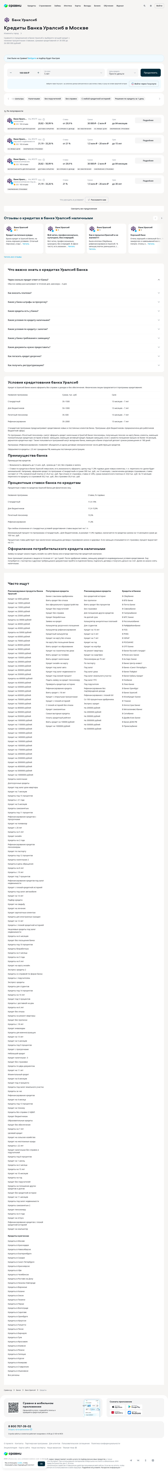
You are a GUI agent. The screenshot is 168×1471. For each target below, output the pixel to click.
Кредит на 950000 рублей (19, 714)
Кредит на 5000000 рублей (20, 769)
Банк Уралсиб (21, 225)
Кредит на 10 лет (91, 628)
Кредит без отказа (16, 1010)
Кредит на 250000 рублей (19, 664)
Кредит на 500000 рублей (19, 685)
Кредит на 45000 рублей (19, 626)
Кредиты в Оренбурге (18, 1314)
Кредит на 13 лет (15, 1035)
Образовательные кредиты (20, 1119)
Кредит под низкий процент (59, 674)
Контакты (19, 1441)
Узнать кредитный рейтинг (58, 716)
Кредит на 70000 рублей (19, 639)
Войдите (32, 58)
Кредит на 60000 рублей (19, 635)
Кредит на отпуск (16, 1216)
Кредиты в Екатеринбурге (20, 1252)
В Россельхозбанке (130, 619)
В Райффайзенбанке (131, 624)
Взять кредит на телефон (57, 653)
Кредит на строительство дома (60, 649)
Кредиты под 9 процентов (20, 1043)
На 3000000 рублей (92, 718)
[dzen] (153, 1458)
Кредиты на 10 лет (16, 993)
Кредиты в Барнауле (17, 1331)
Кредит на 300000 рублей (19, 668)
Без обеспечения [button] (84, 127)
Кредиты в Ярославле (18, 1340)
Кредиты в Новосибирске (19, 1247)
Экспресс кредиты (16, 980)
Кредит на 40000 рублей (19, 622)
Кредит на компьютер (18, 1227)
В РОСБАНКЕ (127, 640)
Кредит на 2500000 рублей (20, 756)
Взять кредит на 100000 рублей (60, 720)
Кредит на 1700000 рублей (20, 748)
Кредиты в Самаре (16, 1256)
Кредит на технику (16, 1106)
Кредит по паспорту (17, 849)
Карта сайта (24, 1446)
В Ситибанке (127, 712)
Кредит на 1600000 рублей (20, 744)
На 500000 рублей (92, 723)
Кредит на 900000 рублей (19, 710)
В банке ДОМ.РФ (129, 720)
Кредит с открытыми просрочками (62, 695)
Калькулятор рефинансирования (61, 628)
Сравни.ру (8, 1388)
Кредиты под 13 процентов (20, 1102)
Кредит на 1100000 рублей (20, 723)
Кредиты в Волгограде (18, 1306)
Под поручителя (91, 682)
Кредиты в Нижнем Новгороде (21, 1281)
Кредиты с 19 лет (15, 870)
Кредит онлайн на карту (57, 661)
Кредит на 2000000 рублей (20, 752)
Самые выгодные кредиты (58, 712)
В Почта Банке (128, 603)
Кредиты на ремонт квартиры (21, 1014)
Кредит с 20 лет (15, 826)
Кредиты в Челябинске (18, 1273)
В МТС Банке (128, 615)
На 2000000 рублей (92, 710)
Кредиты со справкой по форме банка (25, 972)
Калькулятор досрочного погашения (62, 624)
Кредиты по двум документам (21, 1064)
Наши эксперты (38, 1446)
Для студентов (90, 624)
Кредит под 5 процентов (19, 997)
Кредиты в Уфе (15, 1268)
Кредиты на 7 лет (16, 1127)
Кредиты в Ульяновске (18, 1369)
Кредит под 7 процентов (19, 874)
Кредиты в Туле (15, 1335)
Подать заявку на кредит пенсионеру (63, 678)
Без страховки (90, 607)
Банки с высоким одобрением (59, 594)
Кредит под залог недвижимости (61, 670)
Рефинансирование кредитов (21, 1093)
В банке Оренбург (130, 686)
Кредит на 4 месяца (17, 1098)
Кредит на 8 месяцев (17, 1077)
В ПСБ (124, 628)
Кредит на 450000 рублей (19, 681)
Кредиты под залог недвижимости (23, 1199)
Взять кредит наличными (57, 657)
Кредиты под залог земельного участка (26, 1085)
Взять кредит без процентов (97, 603)
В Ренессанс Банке (130, 653)
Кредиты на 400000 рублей (20, 676)
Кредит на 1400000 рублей (20, 735)
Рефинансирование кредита (59, 686)
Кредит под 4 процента (18, 1081)
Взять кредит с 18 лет (55, 691)
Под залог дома (91, 670)
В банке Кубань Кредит (132, 674)
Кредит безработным (55, 615)
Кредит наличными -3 (18, 1056)
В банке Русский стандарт (133, 649)
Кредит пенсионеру (17, 1208)
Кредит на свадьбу (16, 902)
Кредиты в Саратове (17, 1310)
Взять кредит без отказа (57, 598)
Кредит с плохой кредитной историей (25, 885)
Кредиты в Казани (16, 1289)
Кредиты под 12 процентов (20, 854)
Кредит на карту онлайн (19, 964)
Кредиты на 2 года (16, 838)
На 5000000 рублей (92, 727)
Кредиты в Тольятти (17, 1323)
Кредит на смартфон (93, 653)
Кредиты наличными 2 (18, 858)
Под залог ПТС (90, 678)
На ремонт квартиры (93, 649)
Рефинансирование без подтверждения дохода (94, 688)
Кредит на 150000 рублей (19, 656)
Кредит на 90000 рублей (19, 647)
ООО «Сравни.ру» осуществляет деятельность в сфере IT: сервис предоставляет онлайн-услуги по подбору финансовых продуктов (54, 1457)
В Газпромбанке (129, 611)
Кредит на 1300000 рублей (20, 731)
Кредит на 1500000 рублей (20, 739)
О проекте (8, 1441)
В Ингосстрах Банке (131, 703)
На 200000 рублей (92, 706)
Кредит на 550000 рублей (19, 689)
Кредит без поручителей (19, 1180)
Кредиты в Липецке (17, 1352)
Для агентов (54, 1441)
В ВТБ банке (127, 598)
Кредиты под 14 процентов (20, 989)
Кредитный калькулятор (57, 632)
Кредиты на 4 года (16, 1212)
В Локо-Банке (128, 682)
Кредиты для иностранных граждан (24, 915)
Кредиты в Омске (16, 1294)
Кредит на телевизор (17, 822)
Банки (18, 1388)
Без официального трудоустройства (62, 603)
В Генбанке (127, 678)
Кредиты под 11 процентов (20, 811)
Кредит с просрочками (18, 1047)
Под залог (88, 665)
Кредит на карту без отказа (58, 636)
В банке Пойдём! (129, 670)
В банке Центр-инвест (132, 661)
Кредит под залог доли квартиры (23, 785)
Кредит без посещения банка (21, 938)
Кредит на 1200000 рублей (20, 727)
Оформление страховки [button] (119, 127)
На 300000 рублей (92, 714)
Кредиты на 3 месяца (17, 951)
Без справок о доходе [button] (66, 127)
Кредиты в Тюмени (16, 1298)
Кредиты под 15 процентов (20, 794)
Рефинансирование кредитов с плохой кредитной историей (25, 1221)
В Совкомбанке (129, 607)
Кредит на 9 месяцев (17, 802)
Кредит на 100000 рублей (19, 651)
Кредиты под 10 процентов (20, 943)
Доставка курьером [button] (46, 127)
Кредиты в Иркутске (17, 1319)
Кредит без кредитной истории (22, 1191)
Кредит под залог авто (56, 665)
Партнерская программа (36, 1441)
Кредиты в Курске (16, 1356)
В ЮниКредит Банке (131, 695)
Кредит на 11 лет (15, 1068)
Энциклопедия (10, 1446)
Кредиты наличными (17, 777)
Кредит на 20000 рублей (19, 609)
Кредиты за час (15, 1089)
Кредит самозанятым (55, 707)
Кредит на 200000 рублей (19, 660)
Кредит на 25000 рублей (19, 614)
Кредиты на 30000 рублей (19, 618)
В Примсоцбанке (129, 724)
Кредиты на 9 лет (16, 959)
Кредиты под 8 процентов (20, 1155)
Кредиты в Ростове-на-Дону (20, 1277)
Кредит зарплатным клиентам (21, 911)
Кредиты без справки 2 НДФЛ (21, 1110)
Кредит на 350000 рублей (19, 672)
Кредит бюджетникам (18, 1114)
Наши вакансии (54, 1446)
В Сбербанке (127, 594)
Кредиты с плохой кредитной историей (26, 923)
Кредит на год (90, 640)
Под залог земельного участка (97, 674)
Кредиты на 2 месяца (17, 1163)
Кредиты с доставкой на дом (21, 1001)
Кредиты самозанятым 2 (19, 1203)
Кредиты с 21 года (16, 798)
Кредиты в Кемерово (17, 1361)
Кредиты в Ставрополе (18, 1365)
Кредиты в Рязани (16, 1348)
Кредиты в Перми (16, 1302)
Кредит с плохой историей (58, 699)
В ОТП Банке (127, 645)
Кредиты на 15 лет (16, 1167)
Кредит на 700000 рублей (19, 697)
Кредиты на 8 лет (16, 866)
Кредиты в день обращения (20, 862)
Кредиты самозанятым (18, 806)
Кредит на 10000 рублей (19, 601)
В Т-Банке (126, 699)
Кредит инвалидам (16, 1026)
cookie (19, 1463)
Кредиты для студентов (18, 984)
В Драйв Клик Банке (131, 716)
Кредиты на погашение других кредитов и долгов (22, 1185)
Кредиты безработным (18, 947)
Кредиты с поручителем (19, 976)
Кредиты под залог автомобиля (22, 890)
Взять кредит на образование (59, 645)
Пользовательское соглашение (76, 1441)
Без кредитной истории (95, 594)
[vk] (138, 1458)
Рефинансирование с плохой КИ (98, 693)
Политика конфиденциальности (105, 1441)
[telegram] (131, 1458)
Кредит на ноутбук (92, 645)
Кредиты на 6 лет (16, 1005)
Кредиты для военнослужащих (22, 1031)
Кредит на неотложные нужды (21, 1140)
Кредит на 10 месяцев (18, 1171)
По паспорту (89, 661)
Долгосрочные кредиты (18, 781)
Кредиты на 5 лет (16, 830)
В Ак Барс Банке (129, 657)
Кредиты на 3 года (16, 955)
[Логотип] (12, 1452)
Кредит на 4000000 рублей (20, 764)
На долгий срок (91, 615)
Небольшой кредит (16, 1052)
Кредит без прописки (17, 1018)
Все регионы (13, 1373)
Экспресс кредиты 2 (17, 968)
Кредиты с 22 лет (15, 1144)
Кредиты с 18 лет (15, 1022)
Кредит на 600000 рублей (19, 693)
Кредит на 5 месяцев (17, 1039)
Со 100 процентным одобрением (99, 697)
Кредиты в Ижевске (17, 1344)
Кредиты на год (15, 1176)
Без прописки (90, 598)
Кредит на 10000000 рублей (20, 773)
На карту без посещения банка (60, 640)
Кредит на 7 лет (91, 636)
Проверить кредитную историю (60, 682)
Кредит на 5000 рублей (18, 597)
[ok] (145, 1458)
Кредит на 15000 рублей (19, 605)
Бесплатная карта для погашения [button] (21, 127)
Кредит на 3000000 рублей (20, 760)
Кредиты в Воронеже (17, 1285)
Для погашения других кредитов (99, 611)
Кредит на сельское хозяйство (21, 1135)
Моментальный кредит (18, 1072)
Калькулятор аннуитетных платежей (100, 619)
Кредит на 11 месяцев (18, 1195)
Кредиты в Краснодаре (18, 1243)
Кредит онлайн (15, 834)
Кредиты (43, 1388)
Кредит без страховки (18, 1060)
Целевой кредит (15, 1131)
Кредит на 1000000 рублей (20, 718)
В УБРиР (125, 636)
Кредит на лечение (16, 906)
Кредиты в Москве (16, 1239)
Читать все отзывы (13, 255)
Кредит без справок (55, 611)
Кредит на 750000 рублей (19, 702)
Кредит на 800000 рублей (19, 706)
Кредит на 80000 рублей (19, 643)
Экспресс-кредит (91, 702)
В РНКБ (125, 632)
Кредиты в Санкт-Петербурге (21, 1260)
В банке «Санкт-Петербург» (134, 665)
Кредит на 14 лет (15, 894)
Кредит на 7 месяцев (17, 790)
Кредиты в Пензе (15, 1327)
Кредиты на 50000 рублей (19, 630)
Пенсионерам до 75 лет (94, 657)
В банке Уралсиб (129, 691)
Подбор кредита (15, 898)
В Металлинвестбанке (132, 707)
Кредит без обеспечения (19, 1123)
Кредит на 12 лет (15, 919)
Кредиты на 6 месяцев (18, 934)
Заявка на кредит (54, 619)
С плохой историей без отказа (59, 703)
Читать (26, 242)
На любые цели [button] (100, 127)
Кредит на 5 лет (91, 632)
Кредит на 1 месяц (16, 1159)
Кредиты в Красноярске (19, 1264)
